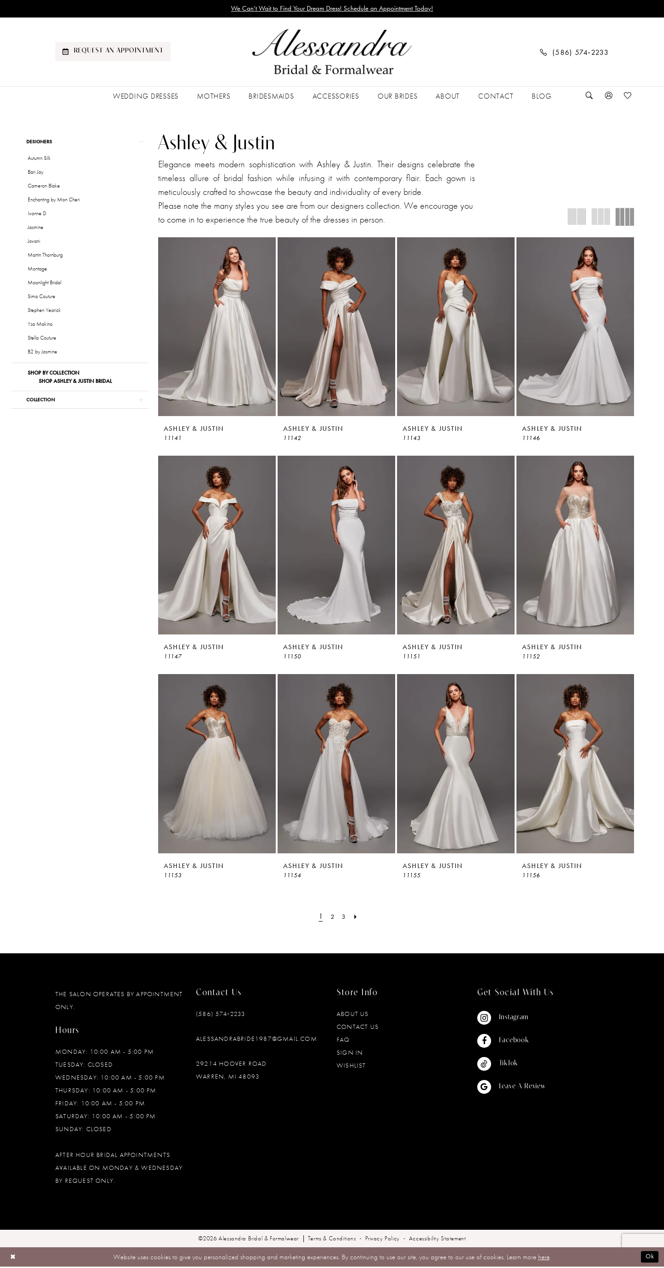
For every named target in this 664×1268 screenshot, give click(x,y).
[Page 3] (344, 917)
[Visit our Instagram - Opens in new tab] (511, 1019)
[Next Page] (357, 917)
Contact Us (358, 1027)
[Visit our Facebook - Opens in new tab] (511, 1042)
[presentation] (217, 327)
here (544, 1257)
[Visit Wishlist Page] (628, 97)
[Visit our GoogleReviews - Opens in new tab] (511, 1088)
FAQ (343, 1040)
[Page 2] (332, 917)
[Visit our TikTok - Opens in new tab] (511, 1065)
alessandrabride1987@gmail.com (256, 1039)
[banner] (332, 53)
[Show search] (589, 97)
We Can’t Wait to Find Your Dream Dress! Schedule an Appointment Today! (332, 9)
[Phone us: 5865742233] (574, 53)
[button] (608, 97)
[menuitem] (113, 53)
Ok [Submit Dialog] (649, 1257)
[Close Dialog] (14, 1258)
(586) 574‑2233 (220, 1014)
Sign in (350, 1053)
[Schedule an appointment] (113, 53)
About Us (353, 1014)
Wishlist (351, 1066)
